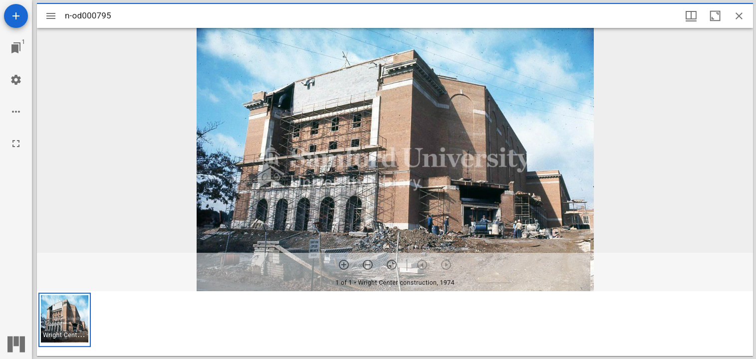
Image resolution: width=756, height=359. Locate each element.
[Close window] (739, 16)
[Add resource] (16, 16)
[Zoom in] (344, 265)
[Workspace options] (16, 112)
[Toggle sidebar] (51, 16)
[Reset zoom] (392, 265)
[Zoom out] (368, 265)
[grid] (395, 323)
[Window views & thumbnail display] (691, 16)
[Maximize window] (715, 16)
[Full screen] (16, 144)
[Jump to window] (16, 48)
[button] (64, 320)
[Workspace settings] (16, 80)
